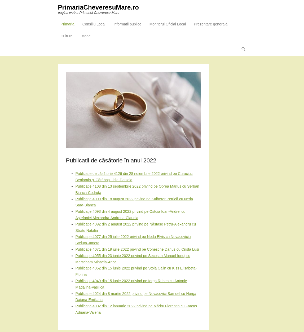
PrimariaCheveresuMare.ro (98, 7)
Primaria (67, 24)
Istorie (86, 36)
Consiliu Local (93, 24)
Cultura (67, 36)
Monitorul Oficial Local (167, 24)
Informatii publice (127, 24)
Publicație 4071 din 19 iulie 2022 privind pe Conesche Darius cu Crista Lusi (137, 249)
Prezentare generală (210, 24)
